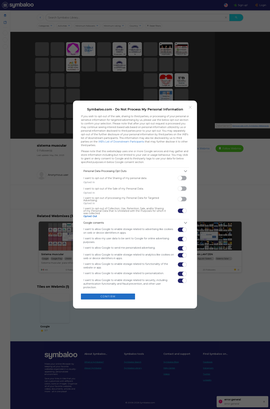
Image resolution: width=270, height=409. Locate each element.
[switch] (182, 178)
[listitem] (135, 171)
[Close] (190, 107)
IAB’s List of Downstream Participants (121, 141)
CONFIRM (108, 296)
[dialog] (135, 204)
